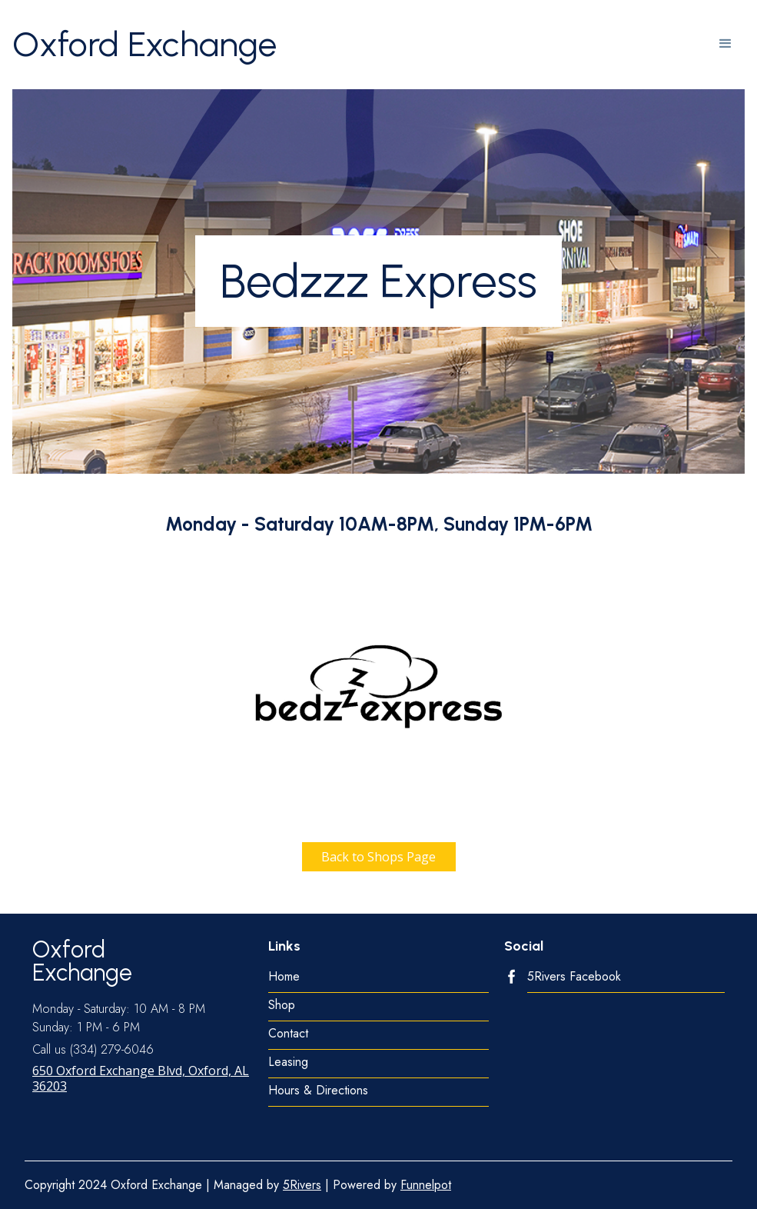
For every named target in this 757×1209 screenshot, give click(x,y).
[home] (144, 45)
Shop (281, 1006)
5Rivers (302, 1185)
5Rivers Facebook (574, 977)
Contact (288, 1034)
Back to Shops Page (378, 856)
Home (284, 977)
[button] (725, 44)
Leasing (288, 1062)
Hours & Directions (318, 1091)
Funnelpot (425, 1185)
